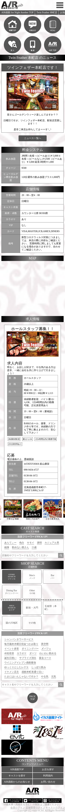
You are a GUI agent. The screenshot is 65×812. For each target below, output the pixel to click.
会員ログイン (17, 807)
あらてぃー (10, 542)
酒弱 (39, 542)
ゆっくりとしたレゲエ (16, 667)
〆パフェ (46, 648)
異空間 (44, 644)
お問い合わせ (48, 782)
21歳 (34, 547)
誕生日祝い (10, 658)
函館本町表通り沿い (33, 672)
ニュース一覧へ (32, 138)
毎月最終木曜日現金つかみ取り (21, 644)
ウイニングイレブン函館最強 (20, 662)
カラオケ (22, 653)
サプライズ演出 (27, 658)
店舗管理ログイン (35, 807)
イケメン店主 (11, 672)
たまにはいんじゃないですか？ (21, 676)
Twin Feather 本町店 (46, 12)
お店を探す (48, 769)
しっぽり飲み (38, 667)
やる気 (44, 676)
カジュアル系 (52, 542)
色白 (21, 542)
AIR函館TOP (17, 769)
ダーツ (33, 653)
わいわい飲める (47, 653)
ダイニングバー (30, 648)
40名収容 (9, 653)
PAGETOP (32, 698)
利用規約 (48, 775)
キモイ (30, 542)
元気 (53, 676)
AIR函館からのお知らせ (17, 782)
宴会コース (45, 658)
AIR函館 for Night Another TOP (17, 12)
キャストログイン (55, 807)
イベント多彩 (11, 648)
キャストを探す (16, 775)
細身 (6, 547)
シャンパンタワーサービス (18, 639)
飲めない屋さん (20, 547)
